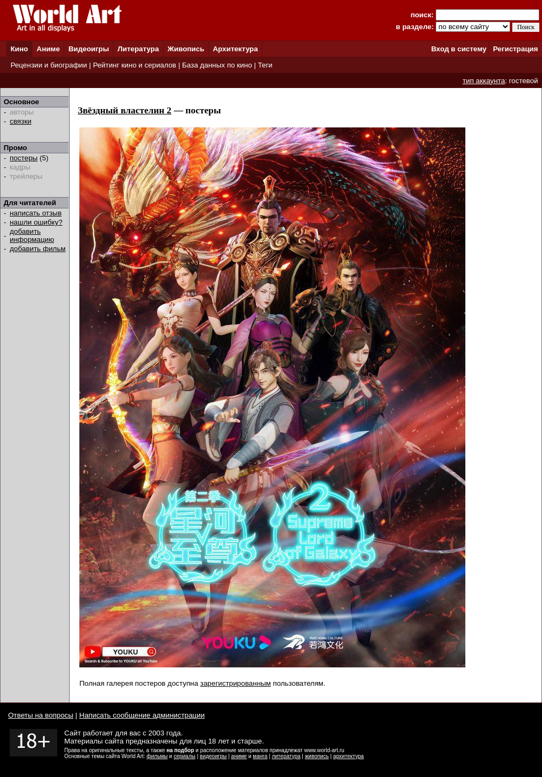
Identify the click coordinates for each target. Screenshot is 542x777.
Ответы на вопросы (40, 715)
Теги (265, 65)
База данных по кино (217, 65)
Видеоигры (89, 49)
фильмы (157, 756)
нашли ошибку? (36, 222)
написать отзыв (36, 213)
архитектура (348, 756)
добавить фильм (38, 249)
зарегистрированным (235, 683)
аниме (239, 756)
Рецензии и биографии (48, 65)
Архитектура (235, 49)
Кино (19, 49)
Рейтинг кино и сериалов (134, 65)
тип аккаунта (484, 81)
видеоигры (213, 756)
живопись (317, 756)
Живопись (185, 49)
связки (20, 121)
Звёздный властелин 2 (125, 110)
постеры (24, 158)
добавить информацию (32, 235)
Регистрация (515, 49)
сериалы (184, 756)
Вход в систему (458, 49)
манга (260, 756)
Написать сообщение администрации (142, 715)
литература (286, 756)
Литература (138, 49)
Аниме (48, 49)
